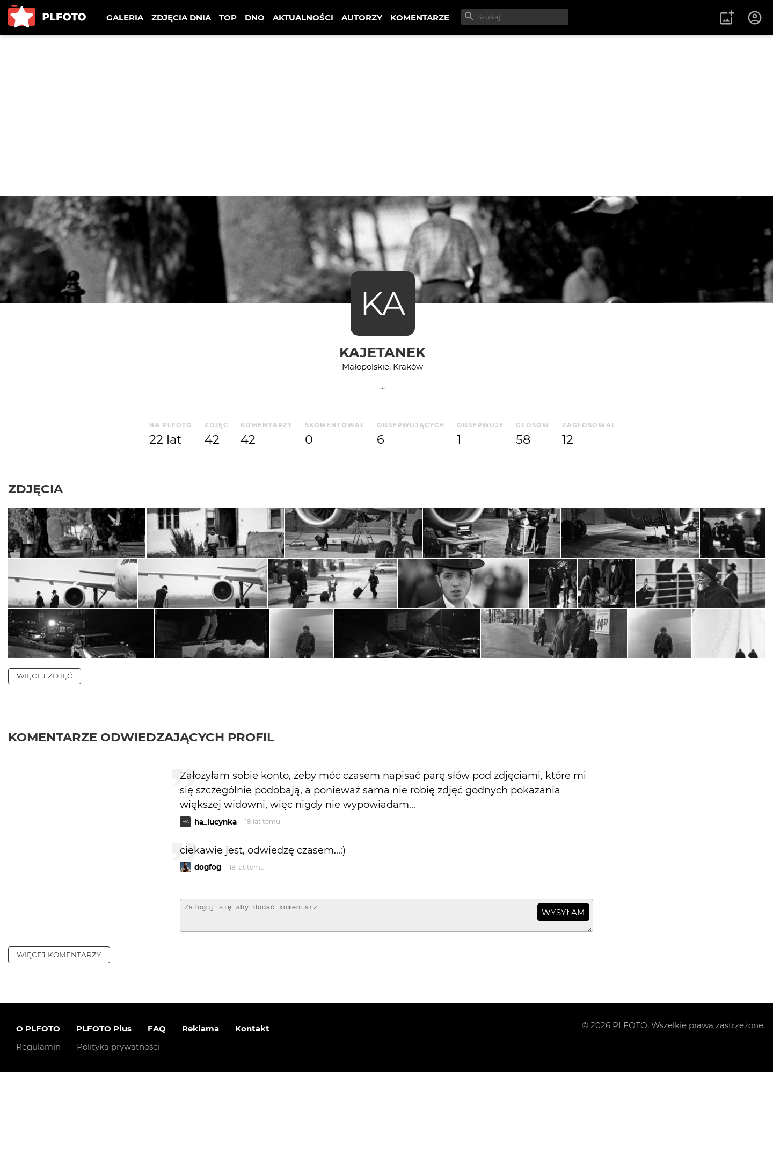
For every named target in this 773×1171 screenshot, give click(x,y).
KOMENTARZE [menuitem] (419, 17)
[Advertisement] (386, 115)
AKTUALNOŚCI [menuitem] (303, 17)
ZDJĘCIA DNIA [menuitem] (181, 17)
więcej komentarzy (59, 1053)
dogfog (207, 961)
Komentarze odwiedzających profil (141, 831)
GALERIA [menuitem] (124, 17)
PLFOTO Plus (104, 1128)
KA (382, 303)
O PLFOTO (38, 1128)
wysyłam (563, 1007)
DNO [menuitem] (255, 17)
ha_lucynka (215, 916)
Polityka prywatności (118, 1146)
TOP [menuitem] (228, 17)
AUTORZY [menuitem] (361, 17)
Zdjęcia (35, 488)
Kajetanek (382, 352)
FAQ (157, 1128)
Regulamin (38, 1146)
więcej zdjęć (44, 770)
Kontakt (252, 1128)
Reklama (200, 1128)
